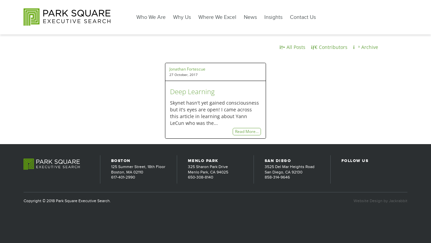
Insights (273, 17)
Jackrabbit (398, 200)
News (250, 17)
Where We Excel (217, 17)
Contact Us (303, 17)
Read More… (247, 132)
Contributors (329, 47)
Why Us (182, 17)
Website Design (368, 200)
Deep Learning (192, 91)
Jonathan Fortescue (187, 69)
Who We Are (151, 17)
